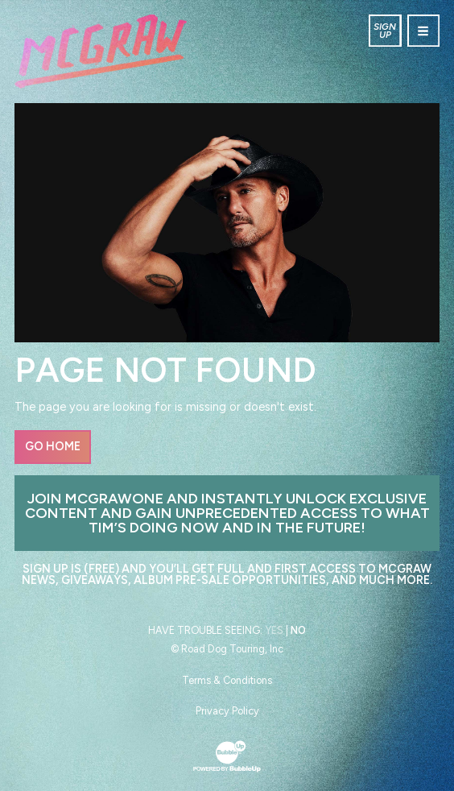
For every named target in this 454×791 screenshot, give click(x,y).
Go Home (52, 446)
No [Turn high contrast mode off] (298, 630)
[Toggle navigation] (423, 30)
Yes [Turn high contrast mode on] (274, 630)
